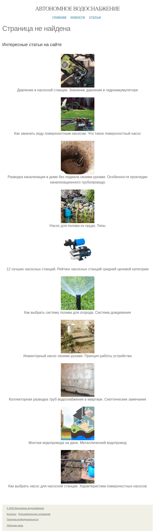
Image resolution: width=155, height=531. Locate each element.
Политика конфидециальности (22, 519)
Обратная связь (15, 525)
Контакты (11, 514)
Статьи (95, 17)
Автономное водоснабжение (77, 8)
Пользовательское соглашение (34, 514)
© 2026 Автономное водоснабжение (25, 508)
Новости (77, 17)
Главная (59, 17)
